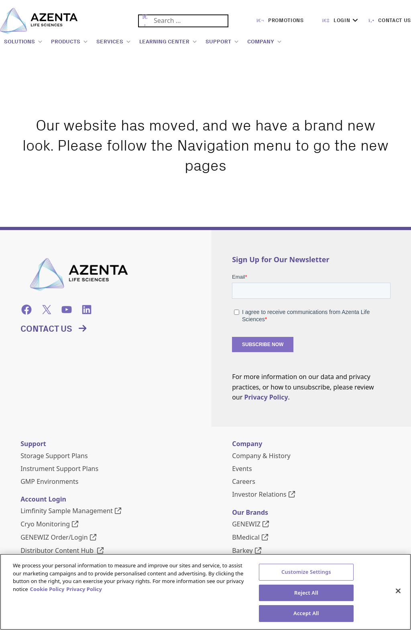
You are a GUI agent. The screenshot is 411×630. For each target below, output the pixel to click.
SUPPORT (222, 42)
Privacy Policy (266, 397)
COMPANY (264, 42)
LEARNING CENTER (168, 42)
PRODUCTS (69, 42)
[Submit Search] (144, 21)
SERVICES (113, 42)
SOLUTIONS (23, 42)
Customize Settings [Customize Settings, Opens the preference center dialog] (306, 611)
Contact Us (46, 329)
